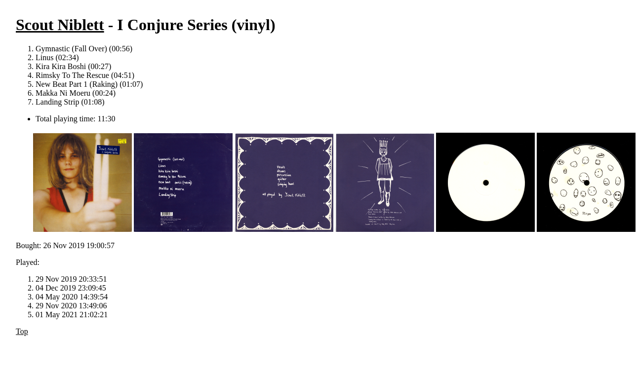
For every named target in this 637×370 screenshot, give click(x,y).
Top (22, 331)
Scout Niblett (60, 25)
